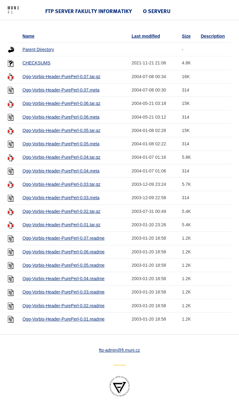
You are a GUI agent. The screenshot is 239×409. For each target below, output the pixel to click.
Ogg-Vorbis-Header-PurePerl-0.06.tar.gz (61, 103)
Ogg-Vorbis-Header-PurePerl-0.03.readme (63, 291)
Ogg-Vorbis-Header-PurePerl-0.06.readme (63, 251)
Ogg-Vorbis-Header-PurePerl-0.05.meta (61, 143)
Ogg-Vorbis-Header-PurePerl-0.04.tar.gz (61, 157)
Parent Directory (38, 49)
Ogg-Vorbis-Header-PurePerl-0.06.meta (61, 117)
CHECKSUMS (36, 62)
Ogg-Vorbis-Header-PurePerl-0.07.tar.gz (61, 76)
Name (28, 36)
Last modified (146, 36)
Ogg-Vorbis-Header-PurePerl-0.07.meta (61, 89)
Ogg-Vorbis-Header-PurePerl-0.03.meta (61, 197)
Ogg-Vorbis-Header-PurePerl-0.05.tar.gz (61, 130)
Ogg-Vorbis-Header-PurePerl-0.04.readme (63, 278)
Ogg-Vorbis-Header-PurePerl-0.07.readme (63, 238)
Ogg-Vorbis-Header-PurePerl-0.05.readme (63, 265)
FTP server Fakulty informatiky (88, 11)
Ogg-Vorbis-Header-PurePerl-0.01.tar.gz (61, 224)
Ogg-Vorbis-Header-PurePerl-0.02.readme (63, 305)
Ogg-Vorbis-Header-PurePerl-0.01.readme (63, 319)
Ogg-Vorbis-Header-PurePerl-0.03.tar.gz (61, 184)
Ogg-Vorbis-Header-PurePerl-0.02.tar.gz (61, 211)
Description (213, 36)
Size (186, 36)
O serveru (157, 11)
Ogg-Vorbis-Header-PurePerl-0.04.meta (61, 170)
